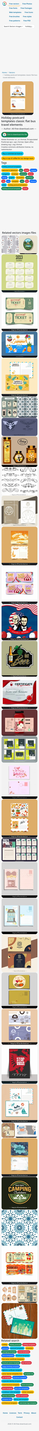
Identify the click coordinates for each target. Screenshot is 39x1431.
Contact (19, 1417)
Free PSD (26, 21)
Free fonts (13, 8)
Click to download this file (15, 135)
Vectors (12, 72)
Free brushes (14, 16)
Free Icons (29, 12)
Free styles (27, 16)
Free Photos (27, 4)
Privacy (27, 1413)
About (33, 1413)
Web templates (15, 12)
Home (4, 72)
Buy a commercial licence (12, 153)
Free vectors (14, 4)
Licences (12, 1413)
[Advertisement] (19, 50)
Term (20, 1413)
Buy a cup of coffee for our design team (18, 158)
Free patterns (14, 21)
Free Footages (26, 8)
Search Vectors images (12, 26)
